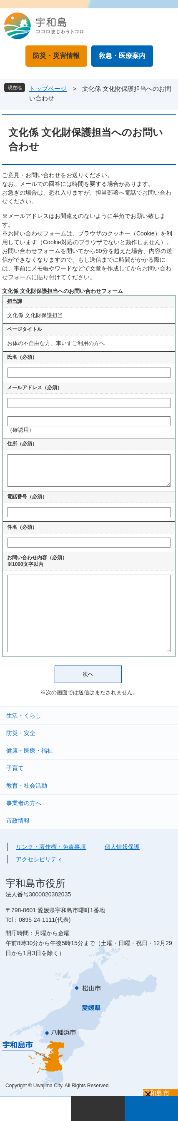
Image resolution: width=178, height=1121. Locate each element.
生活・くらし (23, 715)
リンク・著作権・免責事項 (51, 846)
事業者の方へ (23, 803)
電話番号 (27, 497)
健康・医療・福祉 (29, 750)
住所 (22, 444)
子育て (15, 768)
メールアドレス (34, 387)
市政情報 (18, 820)
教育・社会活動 (26, 785)
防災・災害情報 (56, 55)
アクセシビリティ (39, 859)
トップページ (48, 88)
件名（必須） (22, 527)
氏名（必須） (22, 357)
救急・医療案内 (122, 55)
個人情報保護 (122, 846)
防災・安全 (20, 733)
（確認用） (20, 430)
